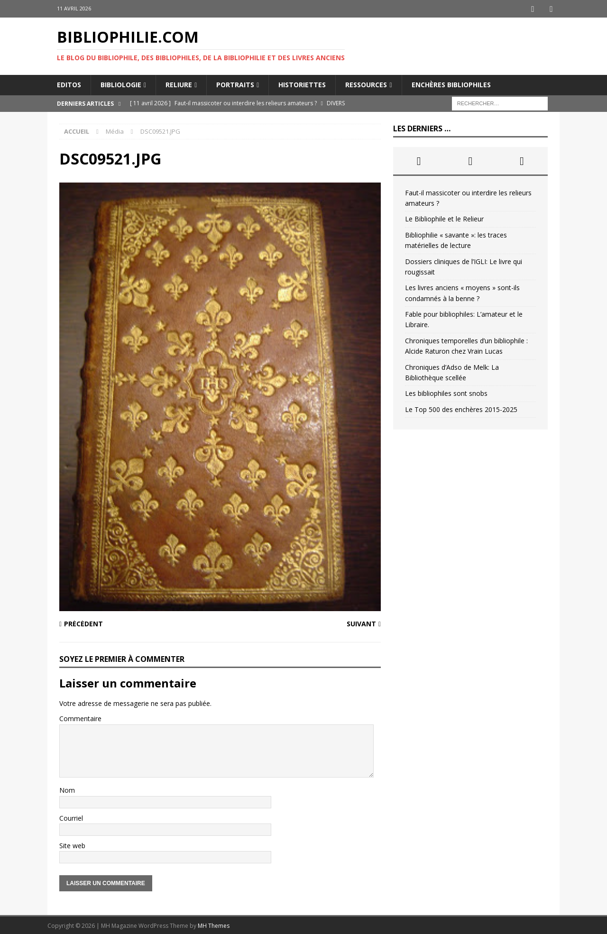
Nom (67, 789)
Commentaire (80, 717)
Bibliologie (121, 83)
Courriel (71, 817)
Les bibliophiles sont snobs (446, 392)
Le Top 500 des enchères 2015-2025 (461, 408)
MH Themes (214, 925)
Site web (72, 844)
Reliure (179, 83)
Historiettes (302, 83)
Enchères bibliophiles (451, 83)
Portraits (235, 83)
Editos (69, 83)
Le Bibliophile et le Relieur (444, 217)
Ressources (366, 83)
